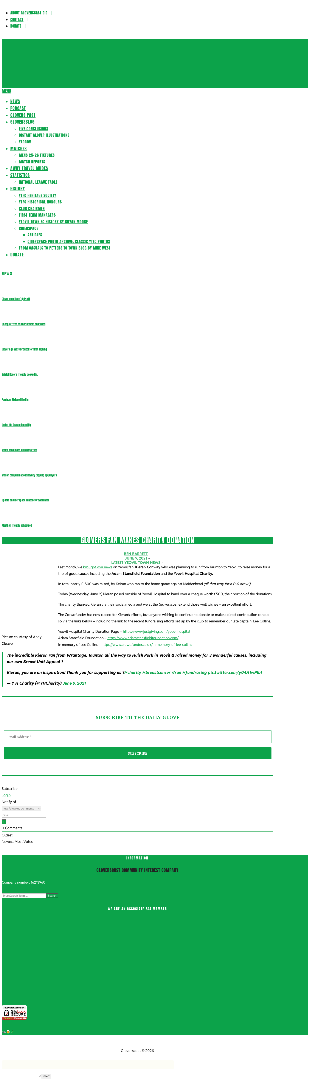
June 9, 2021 (74, 683)
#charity (132, 672)
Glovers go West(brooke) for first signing (24, 349)
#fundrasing (194, 672)
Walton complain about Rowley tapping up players (29, 475)
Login (6, 795)
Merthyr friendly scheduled (17, 525)
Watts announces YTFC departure (19, 450)
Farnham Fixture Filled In (15, 400)
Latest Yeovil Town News (135, 562)
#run (176, 672)
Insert (46, 1076)
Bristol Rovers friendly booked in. (20, 374)
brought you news (97, 567)
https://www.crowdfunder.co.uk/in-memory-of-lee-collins (146, 644)
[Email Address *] (137, 736)
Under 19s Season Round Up (16, 425)
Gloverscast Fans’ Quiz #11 (16, 299)
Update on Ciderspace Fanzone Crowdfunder (25, 500)
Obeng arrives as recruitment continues (23, 324)
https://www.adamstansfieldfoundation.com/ (142, 638)
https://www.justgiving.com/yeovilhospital (156, 631)
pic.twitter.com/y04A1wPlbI (235, 672)
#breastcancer (156, 672)
